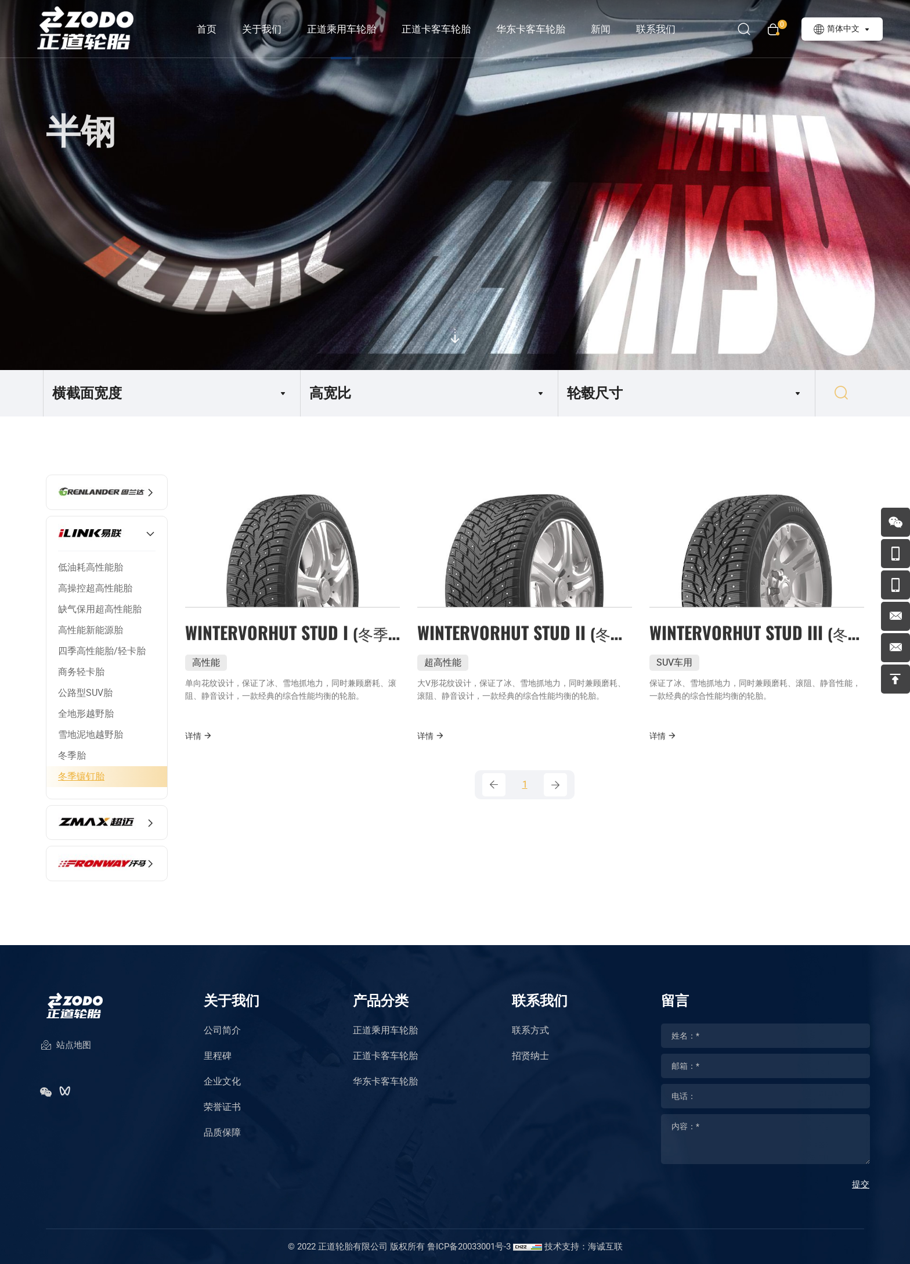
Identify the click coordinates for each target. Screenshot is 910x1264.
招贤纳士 (530, 1055)
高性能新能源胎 (90, 629)
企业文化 (222, 1081)
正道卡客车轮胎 (436, 29)
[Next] (555, 784)
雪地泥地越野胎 (90, 734)
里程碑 (218, 1055)
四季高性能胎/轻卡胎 (102, 650)
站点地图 (65, 1046)
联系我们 (656, 29)
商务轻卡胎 (81, 671)
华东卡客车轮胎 (530, 29)
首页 (206, 29)
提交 (860, 1184)
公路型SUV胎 (85, 692)
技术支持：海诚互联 (583, 1246)
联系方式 (530, 1030)
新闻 (601, 29)
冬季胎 (72, 755)
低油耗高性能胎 (90, 567)
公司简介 (222, 1030)
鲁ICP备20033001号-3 (469, 1246)
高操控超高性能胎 (95, 588)
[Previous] (493, 784)
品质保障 (222, 1132)
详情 (198, 766)
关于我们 (261, 29)
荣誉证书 (222, 1106)
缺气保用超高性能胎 (100, 609)
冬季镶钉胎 (81, 776)
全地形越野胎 (86, 713)
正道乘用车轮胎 (341, 29)
